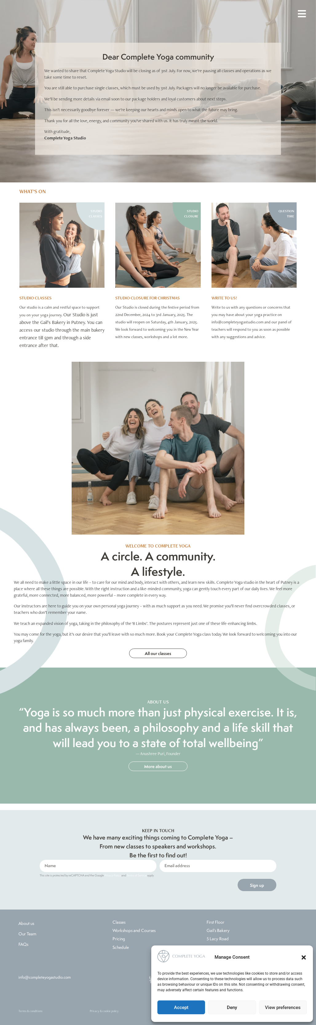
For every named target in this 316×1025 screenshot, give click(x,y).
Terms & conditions (30, 1011)
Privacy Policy (113, 875)
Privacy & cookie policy (104, 1011)
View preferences (283, 1007)
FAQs (23, 944)
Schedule (121, 947)
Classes (119, 922)
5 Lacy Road (218, 938)
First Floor (215, 922)
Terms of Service (137, 875)
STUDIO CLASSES (35, 298)
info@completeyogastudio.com (44, 977)
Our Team (27, 934)
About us (26, 923)
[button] (304, 957)
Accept (181, 1007)
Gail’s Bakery (218, 930)
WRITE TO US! (224, 298)
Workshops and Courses (134, 930)
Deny (232, 1007)
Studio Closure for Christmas (147, 298)
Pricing (119, 938)
